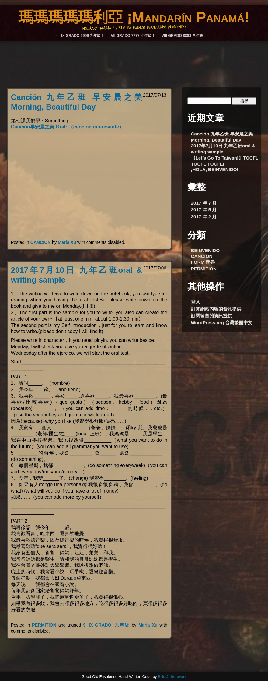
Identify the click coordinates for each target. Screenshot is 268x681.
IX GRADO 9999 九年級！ (82, 35)
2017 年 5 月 (204, 209)
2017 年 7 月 (204, 202)
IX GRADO (100, 625)
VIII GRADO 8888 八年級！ (184, 35)
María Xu (67, 242)
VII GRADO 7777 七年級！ (133, 35)
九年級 (122, 625)
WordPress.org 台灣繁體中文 (222, 322)
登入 (195, 301)
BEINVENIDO (205, 250)
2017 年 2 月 (204, 216)
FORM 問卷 (203, 262)
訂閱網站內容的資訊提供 (216, 308)
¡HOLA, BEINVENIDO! (214, 169)
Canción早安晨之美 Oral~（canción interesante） (67, 126)
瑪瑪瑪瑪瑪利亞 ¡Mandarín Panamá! (134, 17)
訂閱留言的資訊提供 (211, 315)
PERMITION (44, 625)
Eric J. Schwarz (172, 676)
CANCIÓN (40, 242)
